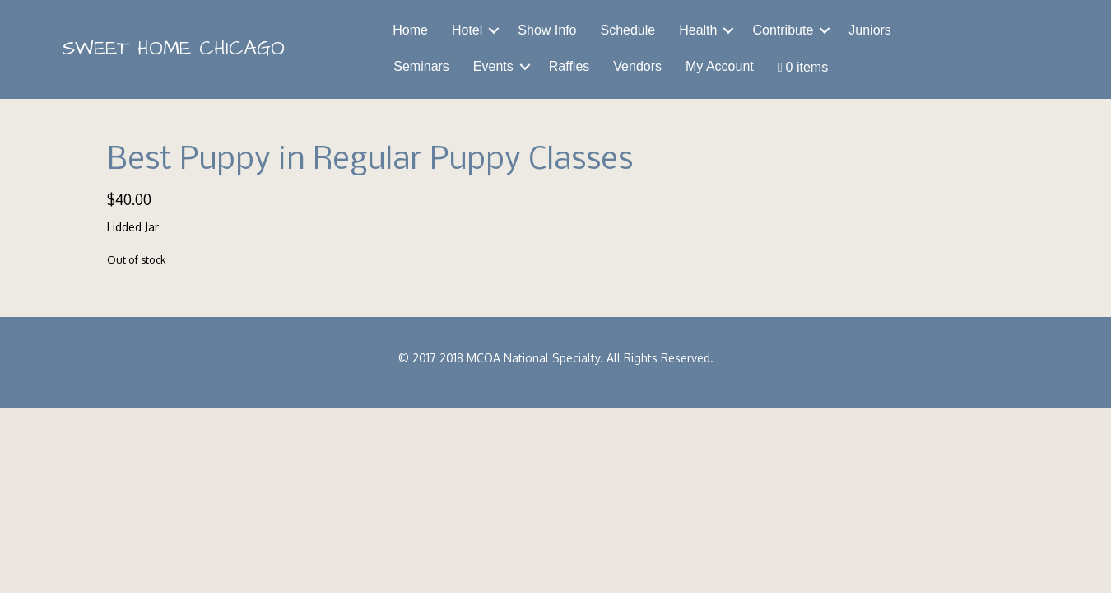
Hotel (467, 30)
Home (410, 30)
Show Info (547, 30)
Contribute (782, 30)
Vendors (637, 66)
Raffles (569, 66)
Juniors (869, 30)
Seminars (421, 66)
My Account (720, 66)
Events (493, 66)
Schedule (627, 30)
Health (698, 30)
